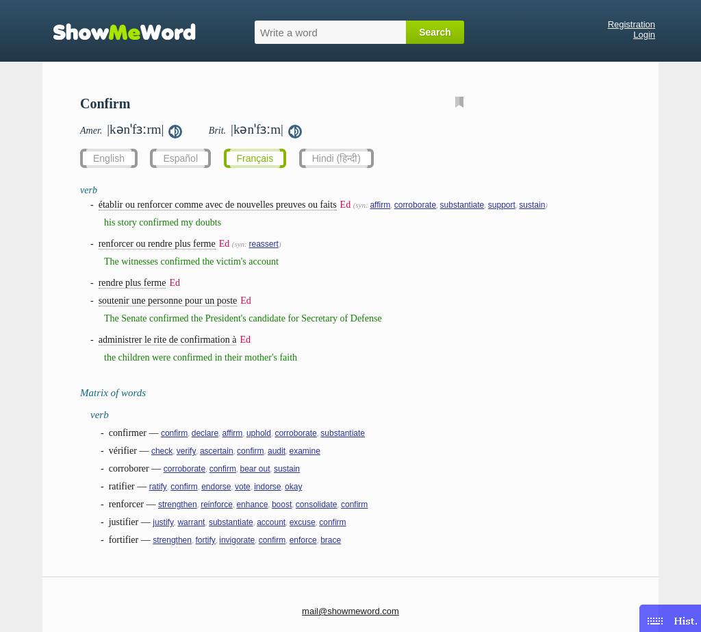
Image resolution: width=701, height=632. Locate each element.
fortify (205, 540)
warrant (191, 522)
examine (304, 451)
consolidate (316, 504)
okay (293, 486)
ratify (158, 486)
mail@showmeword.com (350, 611)
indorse (267, 486)
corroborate (415, 205)
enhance (252, 504)
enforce (303, 540)
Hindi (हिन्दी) (336, 158)
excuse (303, 522)
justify (163, 522)
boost (282, 504)
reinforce (217, 504)
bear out (255, 469)
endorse (216, 486)
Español (180, 158)
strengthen (177, 504)
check (162, 451)
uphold (258, 433)
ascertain (216, 451)
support (501, 205)
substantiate (462, 205)
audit (276, 451)
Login (644, 34)
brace (330, 540)
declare (205, 433)
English (109, 158)
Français (255, 158)
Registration (631, 24)
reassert (264, 244)
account (271, 522)
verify (186, 451)
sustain (532, 205)
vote (243, 486)
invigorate (237, 540)
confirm (174, 433)
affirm (380, 205)
